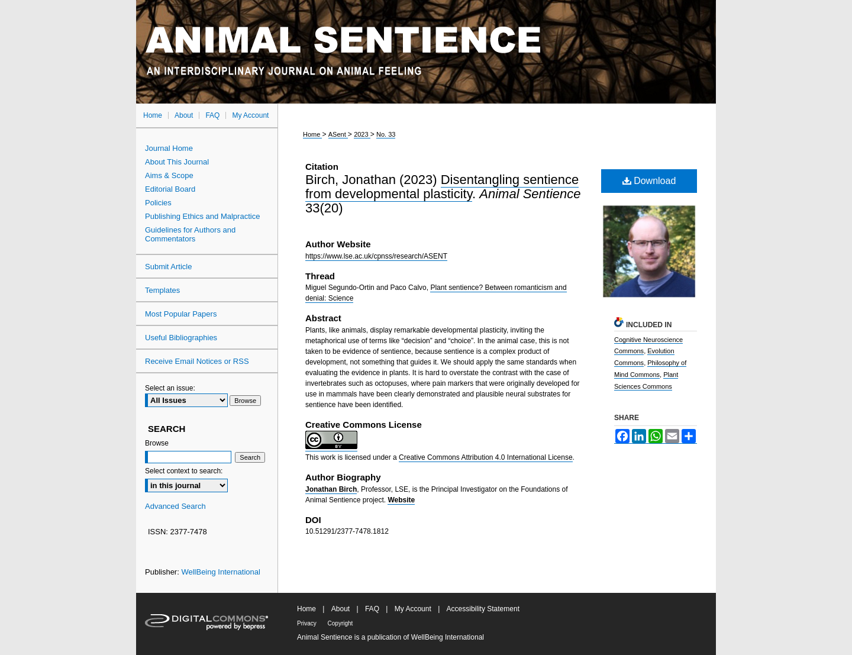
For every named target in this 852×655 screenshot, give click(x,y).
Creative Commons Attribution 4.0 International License (486, 457)
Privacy (307, 623)
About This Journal (177, 161)
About (341, 609)
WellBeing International (220, 571)
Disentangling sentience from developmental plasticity (442, 186)
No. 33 (385, 134)
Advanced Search (175, 506)
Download (649, 181)
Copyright (340, 623)
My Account (414, 609)
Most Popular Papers (181, 313)
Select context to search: (183, 471)
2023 (362, 134)
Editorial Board (170, 189)
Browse (157, 443)
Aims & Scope (169, 175)
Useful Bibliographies (181, 337)
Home (312, 134)
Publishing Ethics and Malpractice (202, 216)
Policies (158, 202)
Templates (162, 290)
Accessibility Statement (483, 609)
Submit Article (168, 266)
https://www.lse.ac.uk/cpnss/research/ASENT (376, 256)
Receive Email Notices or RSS (197, 361)
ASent (338, 134)
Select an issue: (170, 388)
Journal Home (169, 148)
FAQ (373, 609)
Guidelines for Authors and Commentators (190, 234)
